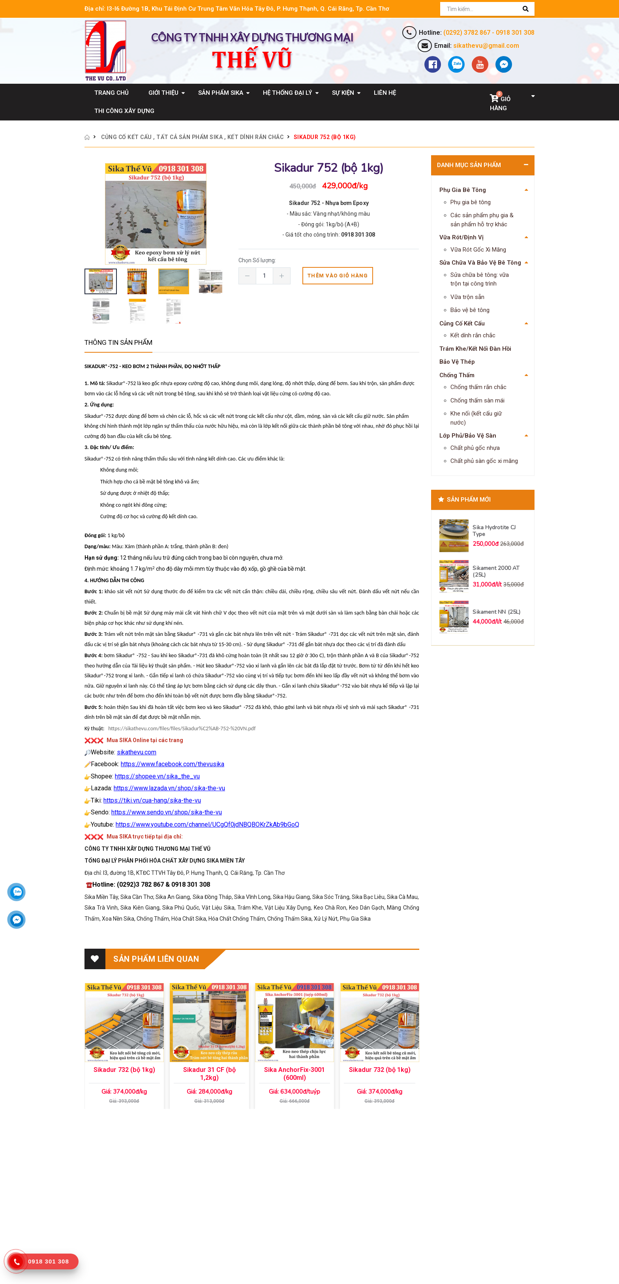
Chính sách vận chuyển (307, 1195)
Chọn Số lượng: (258, 260)
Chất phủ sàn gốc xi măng (484, 460)
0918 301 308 (515, 32)
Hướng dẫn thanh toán (306, 1241)
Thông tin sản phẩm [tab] (118, 342)
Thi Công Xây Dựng (124, 111)
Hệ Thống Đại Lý (287, 92)
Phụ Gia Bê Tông (462, 190)
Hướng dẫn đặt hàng (303, 1229)
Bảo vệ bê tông (470, 310)
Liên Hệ (385, 92)
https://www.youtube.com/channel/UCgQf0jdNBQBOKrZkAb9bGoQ (207, 824)
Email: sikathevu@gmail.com (121, 1216)
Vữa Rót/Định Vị (461, 237)
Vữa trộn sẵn (467, 297)
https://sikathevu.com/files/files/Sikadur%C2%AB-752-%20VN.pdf (182, 728)
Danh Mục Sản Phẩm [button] (469, 165)
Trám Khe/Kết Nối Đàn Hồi (475, 348)
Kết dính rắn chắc (255, 137)
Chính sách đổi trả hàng (308, 1207)
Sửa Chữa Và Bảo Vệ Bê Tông (480, 262)
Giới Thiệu (163, 92)
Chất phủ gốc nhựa (475, 447)
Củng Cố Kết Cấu (126, 137)
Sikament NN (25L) (496, 612)
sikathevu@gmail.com (486, 45)
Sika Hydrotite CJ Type (494, 531)
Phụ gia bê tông (470, 202)
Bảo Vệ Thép (457, 361)
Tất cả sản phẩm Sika (189, 137)
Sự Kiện (343, 92)
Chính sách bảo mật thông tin (315, 1184)
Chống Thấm (457, 375)
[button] (512, 102)
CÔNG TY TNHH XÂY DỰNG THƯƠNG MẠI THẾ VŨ (149, 1184)
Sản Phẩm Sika (220, 92)
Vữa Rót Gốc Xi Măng (478, 249)
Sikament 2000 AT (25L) (496, 571)
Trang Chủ (111, 92)
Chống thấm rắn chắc (478, 387)
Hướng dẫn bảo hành (304, 1218)
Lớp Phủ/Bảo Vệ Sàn (467, 435)
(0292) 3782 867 (466, 32)
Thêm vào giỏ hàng (338, 275)
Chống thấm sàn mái (477, 400)
